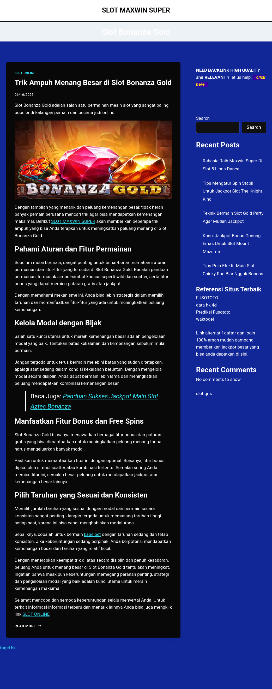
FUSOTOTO (207, 297)
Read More (28, 626)
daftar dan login (239, 332)
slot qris (204, 393)
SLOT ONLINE (25, 73)
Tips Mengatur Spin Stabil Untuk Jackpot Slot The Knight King (232, 191)
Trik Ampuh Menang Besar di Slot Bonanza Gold (93, 82)
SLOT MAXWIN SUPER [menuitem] (73, 221)
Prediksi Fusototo (213, 312)
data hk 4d (206, 305)
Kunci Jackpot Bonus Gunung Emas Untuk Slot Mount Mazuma (232, 243)
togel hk (8, 647)
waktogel (205, 319)
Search (203, 118)
